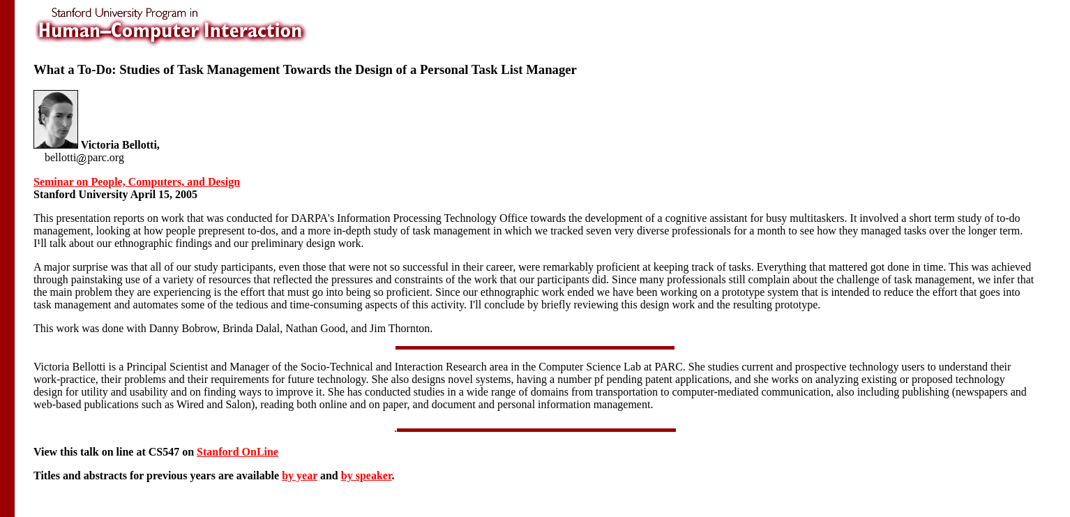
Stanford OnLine (237, 452)
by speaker (366, 475)
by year (299, 475)
